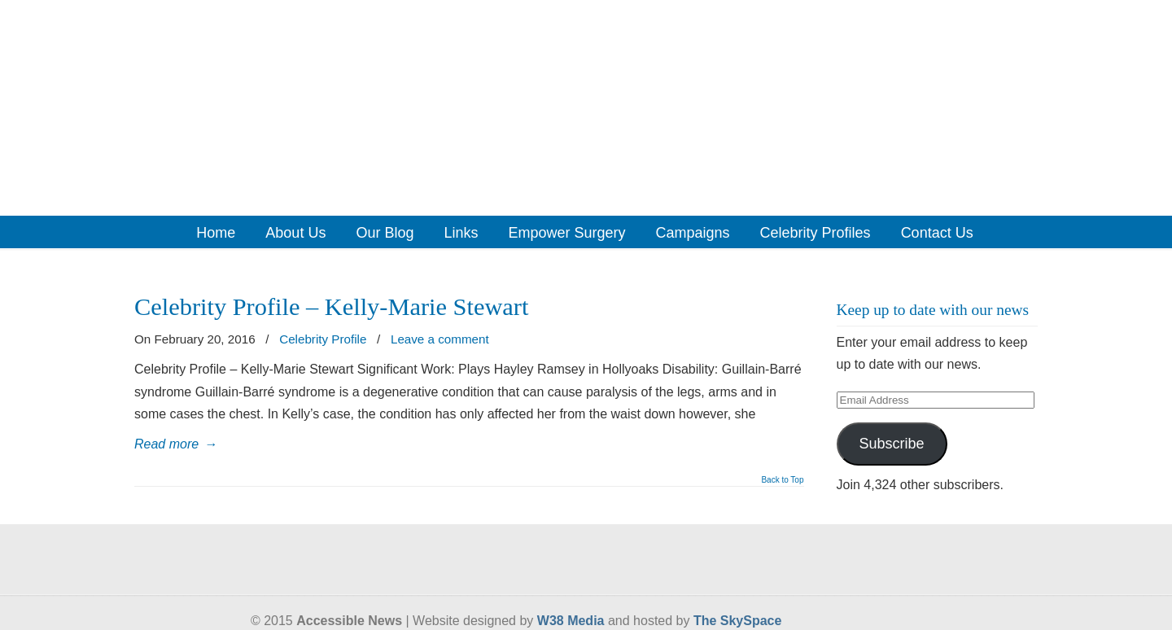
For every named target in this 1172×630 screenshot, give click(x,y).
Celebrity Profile (322, 339)
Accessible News (586, 106)
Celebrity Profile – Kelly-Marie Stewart (331, 307)
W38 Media (571, 621)
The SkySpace (737, 621)
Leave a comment (440, 339)
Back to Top (782, 480)
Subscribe (891, 443)
